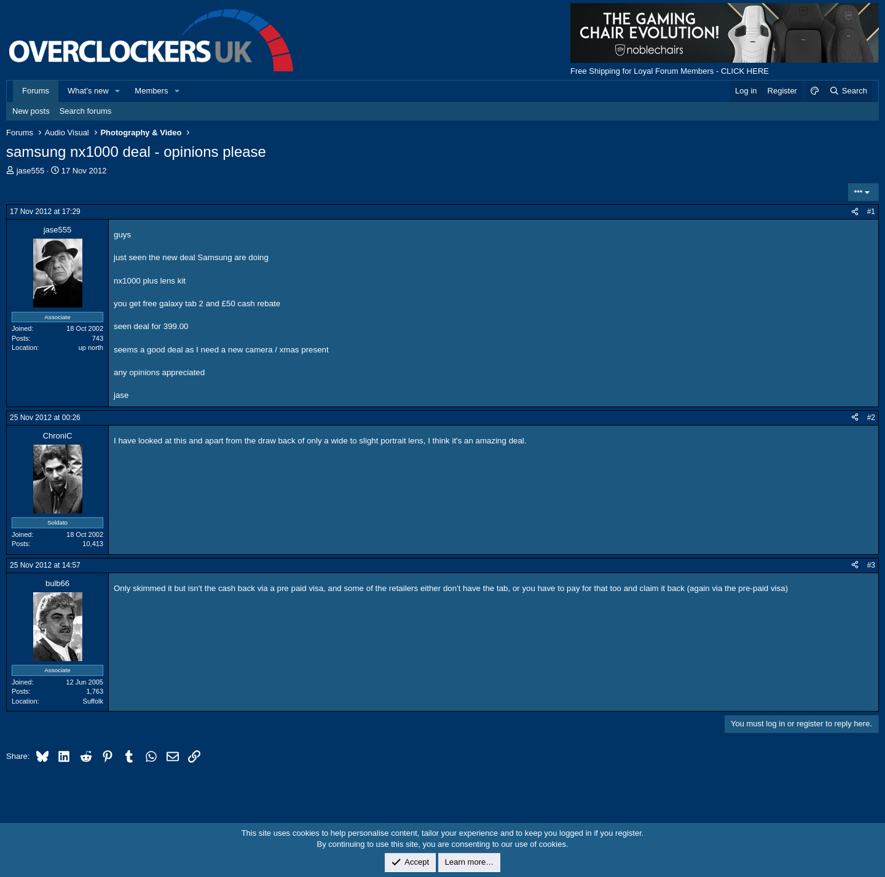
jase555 (31, 170)
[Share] (855, 212)
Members (151, 90)
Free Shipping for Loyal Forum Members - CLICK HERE (669, 71)
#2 (871, 417)
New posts (31, 111)
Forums (35, 90)
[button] (118, 91)
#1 (871, 211)
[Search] (848, 91)
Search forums (86, 111)
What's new (88, 90)
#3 (871, 565)
